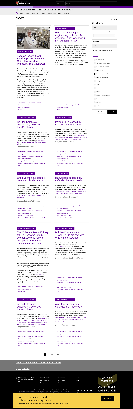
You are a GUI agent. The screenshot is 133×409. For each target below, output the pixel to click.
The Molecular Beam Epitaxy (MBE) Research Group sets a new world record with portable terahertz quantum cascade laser (32, 238)
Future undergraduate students (103, 74)
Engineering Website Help (23, 369)
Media (97, 106)
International (99, 102)
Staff (97, 84)
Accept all (107, 398)
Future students (100, 70)
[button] (103, 3)
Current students (100, 59)
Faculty (98, 81)
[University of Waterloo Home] (23, 3)
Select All (95, 56)
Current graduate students (102, 66)
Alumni (98, 88)
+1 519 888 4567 (22, 383)
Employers (98, 98)
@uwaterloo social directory (84, 393)
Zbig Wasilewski (39, 274)
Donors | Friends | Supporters (103, 95)
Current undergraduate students (103, 63)
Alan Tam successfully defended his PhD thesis (68, 305)
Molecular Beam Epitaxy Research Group (38, 362)
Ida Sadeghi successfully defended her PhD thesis (68, 179)
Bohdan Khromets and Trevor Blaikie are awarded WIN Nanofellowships (69, 235)
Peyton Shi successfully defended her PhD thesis (68, 123)
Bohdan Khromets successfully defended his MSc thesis (29, 125)
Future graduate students (102, 77)
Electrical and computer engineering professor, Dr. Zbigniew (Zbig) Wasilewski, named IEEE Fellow (70, 36)
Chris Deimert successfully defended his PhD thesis (31, 179)
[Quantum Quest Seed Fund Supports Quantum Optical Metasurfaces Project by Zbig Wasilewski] (33, 38)
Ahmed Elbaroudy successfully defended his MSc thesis (29, 307)
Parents (98, 91)
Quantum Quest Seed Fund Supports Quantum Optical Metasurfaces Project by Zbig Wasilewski (31, 59)
